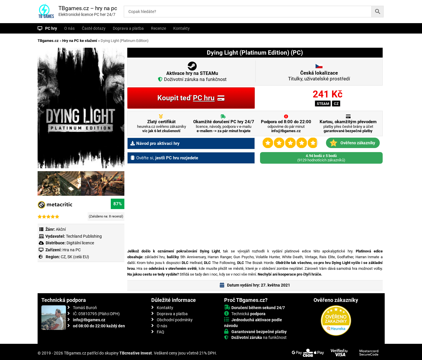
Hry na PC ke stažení (79, 40)
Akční (61, 229)
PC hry (51, 28)
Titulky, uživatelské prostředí (319, 76)
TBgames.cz (48, 40)
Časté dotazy (94, 28)
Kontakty (181, 28)
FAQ (160, 332)
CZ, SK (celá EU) (75, 256)
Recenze (158, 28)
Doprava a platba (128, 28)
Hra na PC (71, 250)
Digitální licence (80, 243)
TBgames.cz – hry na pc (87, 8)
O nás (69, 28)
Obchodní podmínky (175, 319)
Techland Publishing (84, 236)
